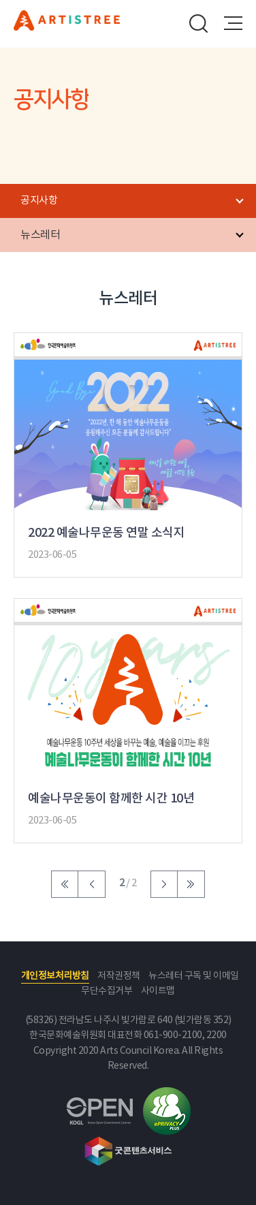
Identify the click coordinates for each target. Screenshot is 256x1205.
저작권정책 (118, 976)
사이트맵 (158, 991)
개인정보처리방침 (55, 976)
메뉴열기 (232, 23)
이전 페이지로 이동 (92, 884)
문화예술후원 (67, 26)
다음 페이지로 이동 (164, 884)
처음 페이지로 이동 (64, 884)
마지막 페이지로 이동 (191, 884)
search (198, 23)
